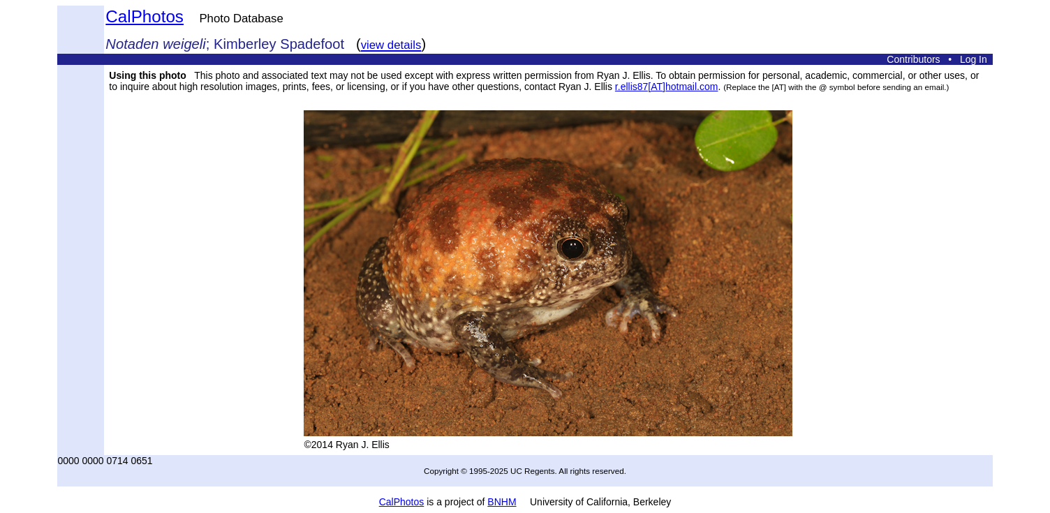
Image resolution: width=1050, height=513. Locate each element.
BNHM (501, 501)
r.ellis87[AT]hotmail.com (666, 86)
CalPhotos (144, 16)
